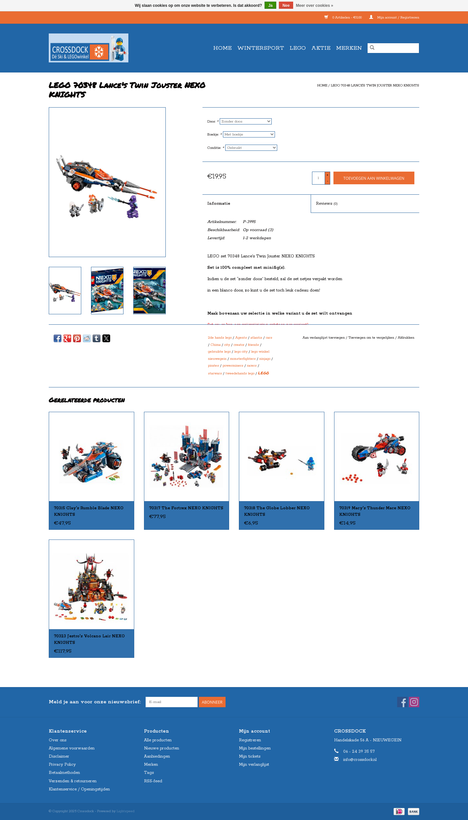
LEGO (298, 48)
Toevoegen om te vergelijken (371, 337)
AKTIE (321, 48)
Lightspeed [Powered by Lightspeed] (126, 811)
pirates (213, 365)
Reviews (327, 203)
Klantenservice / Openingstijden (79, 789)
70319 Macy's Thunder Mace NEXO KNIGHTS (374, 511)
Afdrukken (406, 337)
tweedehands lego (240, 373)
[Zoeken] (393, 48)
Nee (286, 5)
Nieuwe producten (161, 748)
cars (269, 337)
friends (253, 345)
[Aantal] (318, 178)
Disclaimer (59, 756)
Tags (149, 772)
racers (252, 365)
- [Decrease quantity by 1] (327, 181)
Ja (270, 5)
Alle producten (158, 740)
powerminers (233, 365)
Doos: (212, 121)
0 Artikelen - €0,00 (343, 17)
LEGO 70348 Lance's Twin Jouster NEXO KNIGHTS (375, 85)
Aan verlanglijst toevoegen (324, 337)
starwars (215, 373)
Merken (349, 48)
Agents (241, 337)
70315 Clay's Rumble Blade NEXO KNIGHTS (89, 511)
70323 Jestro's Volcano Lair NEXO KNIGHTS (89, 639)
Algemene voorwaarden (72, 748)
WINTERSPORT (260, 48)
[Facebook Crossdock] (402, 702)
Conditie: (215, 148)
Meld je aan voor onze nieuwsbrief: (95, 701)
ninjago (264, 359)
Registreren (250, 740)
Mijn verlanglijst (254, 764)
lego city (241, 351)
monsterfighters (243, 359)
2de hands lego (220, 337)
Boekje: (214, 134)
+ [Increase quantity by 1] (327, 175)
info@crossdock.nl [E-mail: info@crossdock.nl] (360, 759)
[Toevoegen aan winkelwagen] (373, 178)
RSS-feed (153, 781)
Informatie (218, 203)
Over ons (57, 740)
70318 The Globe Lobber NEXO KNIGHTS (277, 511)
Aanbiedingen (157, 756)
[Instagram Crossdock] (414, 702)
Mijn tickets (249, 756)
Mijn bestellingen (255, 748)
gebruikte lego (219, 351)
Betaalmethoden (64, 772)
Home (222, 48)
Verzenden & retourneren (73, 781)
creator (239, 345)
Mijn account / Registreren (394, 17)
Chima (216, 345)
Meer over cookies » (314, 5)
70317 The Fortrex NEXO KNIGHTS (186, 508)
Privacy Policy (62, 764)
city (227, 345)
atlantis (256, 337)
